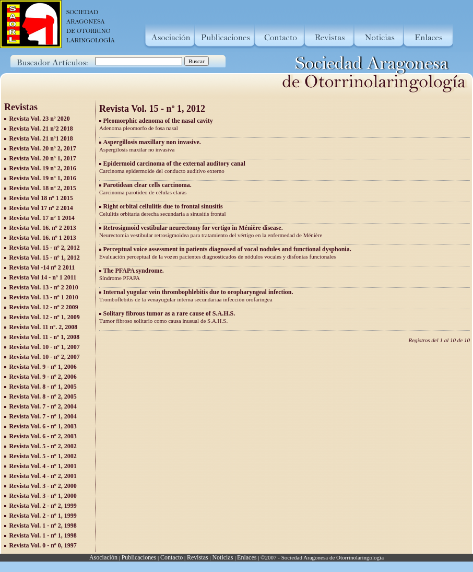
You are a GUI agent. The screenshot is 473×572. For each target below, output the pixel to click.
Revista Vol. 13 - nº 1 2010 (43, 297)
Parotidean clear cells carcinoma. (147, 185)
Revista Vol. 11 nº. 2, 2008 (43, 327)
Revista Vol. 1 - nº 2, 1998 (43, 525)
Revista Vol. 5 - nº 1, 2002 (43, 456)
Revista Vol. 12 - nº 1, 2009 (44, 317)
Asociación (103, 557)
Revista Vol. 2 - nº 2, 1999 (43, 505)
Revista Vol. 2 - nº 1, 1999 (43, 515)
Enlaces (246, 557)
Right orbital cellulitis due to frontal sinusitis (163, 206)
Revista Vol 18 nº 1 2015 (41, 198)
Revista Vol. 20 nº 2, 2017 (42, 148)
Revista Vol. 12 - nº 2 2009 (43, 307)
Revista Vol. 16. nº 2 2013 (42, 227)
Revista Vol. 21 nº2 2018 (41, 128)
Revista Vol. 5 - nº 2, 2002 (43, 446)
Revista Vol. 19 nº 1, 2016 (42, 178)
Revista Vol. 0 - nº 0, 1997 (43, 545)
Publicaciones (139, 557)
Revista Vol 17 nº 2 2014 (41, 208)
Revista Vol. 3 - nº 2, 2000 (43, 485)
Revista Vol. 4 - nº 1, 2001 (43, 466)
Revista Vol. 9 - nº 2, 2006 (43, 376)
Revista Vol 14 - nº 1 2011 (43, 277)
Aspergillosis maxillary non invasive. (152, 142)
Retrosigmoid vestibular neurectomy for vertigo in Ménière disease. (193, 227)
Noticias (222, 557)
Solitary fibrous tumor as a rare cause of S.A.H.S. (169, 313)
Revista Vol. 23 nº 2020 (39, 118)
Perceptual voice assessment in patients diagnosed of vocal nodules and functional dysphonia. (227, 249)
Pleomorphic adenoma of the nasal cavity (158, 120)
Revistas (197, 557)
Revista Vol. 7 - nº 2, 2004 (43, 406)
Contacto (171, 557)
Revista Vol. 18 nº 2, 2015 (42, 188)
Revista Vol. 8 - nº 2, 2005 (43, 396)
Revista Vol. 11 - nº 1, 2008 (44, 337)
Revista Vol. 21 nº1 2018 (41, 138)
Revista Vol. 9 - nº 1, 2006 (43, 366)
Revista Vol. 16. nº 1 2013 (42, 237)
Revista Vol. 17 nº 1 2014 (42, 217)
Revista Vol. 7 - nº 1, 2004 (43, 416)
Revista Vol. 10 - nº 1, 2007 (44, 347)
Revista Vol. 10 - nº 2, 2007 (44, 356)
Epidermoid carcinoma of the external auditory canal (174, 163)
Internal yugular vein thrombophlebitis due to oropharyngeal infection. (198, 292)
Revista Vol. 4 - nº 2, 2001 (43, 476)
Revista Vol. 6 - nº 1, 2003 (43, 426)
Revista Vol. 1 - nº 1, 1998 (43, 535)
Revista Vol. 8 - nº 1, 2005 (43, 386)
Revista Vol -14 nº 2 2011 (42, 267)
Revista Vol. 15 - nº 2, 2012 (44, 247)
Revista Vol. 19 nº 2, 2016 (42, 168)
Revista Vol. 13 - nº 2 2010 (43, 287)
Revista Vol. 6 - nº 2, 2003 (43, 436)
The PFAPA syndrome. (133, 270)
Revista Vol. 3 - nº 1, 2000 (43, 495)
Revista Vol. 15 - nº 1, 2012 (44, 257)
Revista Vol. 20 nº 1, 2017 (42, 158)
